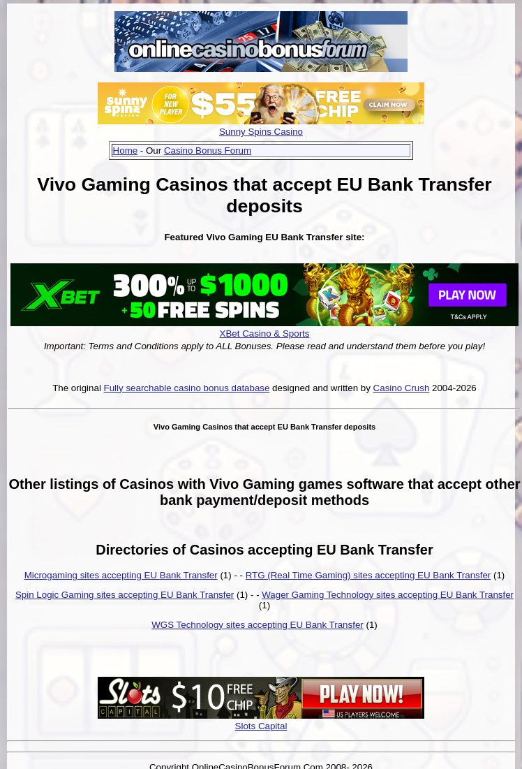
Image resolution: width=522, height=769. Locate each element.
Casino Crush (401, 388)
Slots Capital (261, 726)
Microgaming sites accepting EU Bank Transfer (121, 575)
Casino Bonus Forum (207, 150)
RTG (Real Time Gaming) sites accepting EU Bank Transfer (368, 575)
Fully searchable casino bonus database (187, 388)
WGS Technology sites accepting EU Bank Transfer (257, 625)
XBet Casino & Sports (265, 333)
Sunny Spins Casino (261, 131)
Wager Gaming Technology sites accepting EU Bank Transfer (388, 594)
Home (125, 150)
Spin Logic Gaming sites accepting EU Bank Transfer (124, 594)
